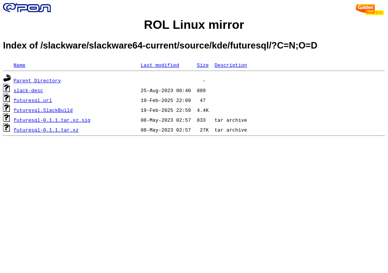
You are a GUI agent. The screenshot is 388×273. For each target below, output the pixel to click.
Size (202, 64)
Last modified (160, 64)
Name (19, 64)
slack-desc (28, 90)
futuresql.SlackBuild (43, 110)
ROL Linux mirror (194, 24)
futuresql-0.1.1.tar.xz (46, 129)
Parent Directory (37, 80)
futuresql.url (33, 100)
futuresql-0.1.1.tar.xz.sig (52, 119)
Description (230, 64)
